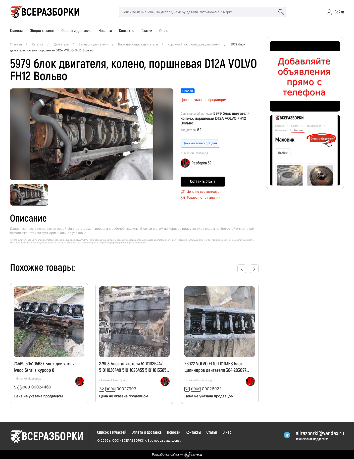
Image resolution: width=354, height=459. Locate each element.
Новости (105, 30)
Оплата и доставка (76, 30)
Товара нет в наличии (203, 198)
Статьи (147, 30)
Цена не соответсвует (204, 192)
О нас (163, 30)
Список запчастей (111, 431)
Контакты (126, 30)
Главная (16, 30)
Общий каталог (42, 30)
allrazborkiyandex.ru (320, 432)
